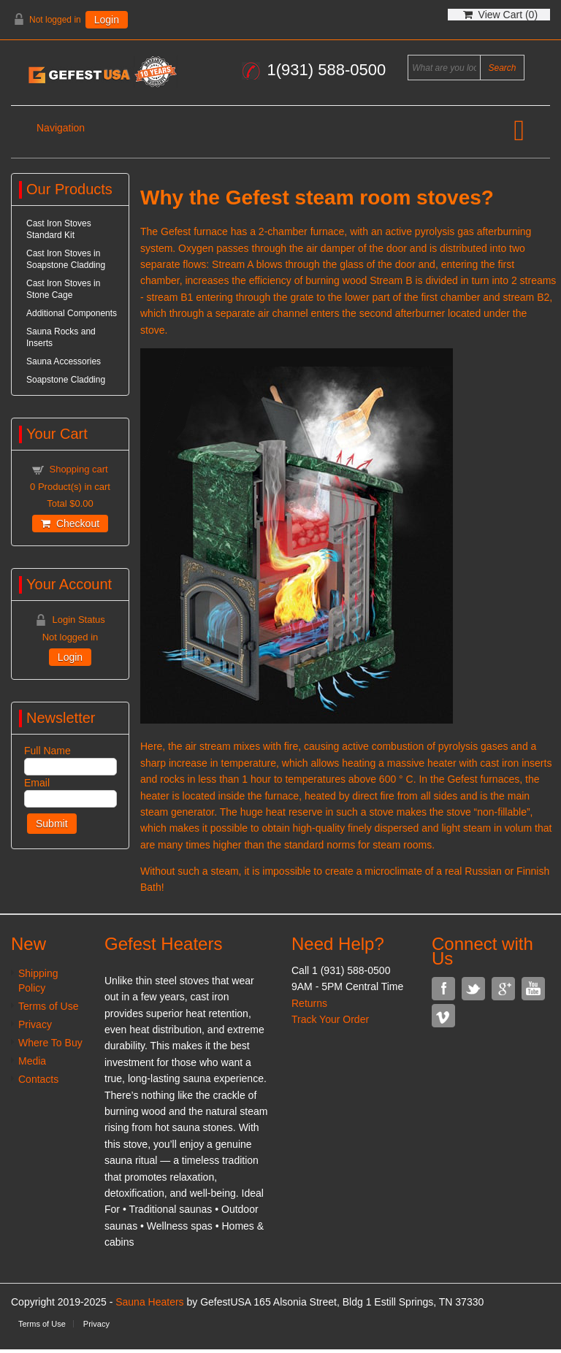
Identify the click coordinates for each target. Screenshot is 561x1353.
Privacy (35, 1024)
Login (106, 20)
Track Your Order (330, 1019)
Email (37, 783)
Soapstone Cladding (65, 380)
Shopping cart (78, 469)
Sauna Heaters (149, 1302)
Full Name (47, 750)
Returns (309, 1003)
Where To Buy (50, 1043)
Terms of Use (48, 1006)
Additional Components (71, 313)
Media (32, 1061)
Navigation (61, 128)
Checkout (70, 523)
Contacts (38, 1079)
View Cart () (500, 14)
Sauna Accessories (63, 361)
